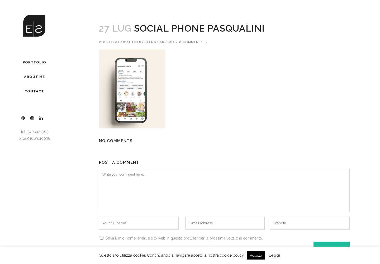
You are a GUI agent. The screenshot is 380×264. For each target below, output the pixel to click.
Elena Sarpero (159, 42)
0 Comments (191, 42)
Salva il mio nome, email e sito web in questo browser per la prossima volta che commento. (184, 238)
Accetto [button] (256, 255)
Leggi (274, 255)
